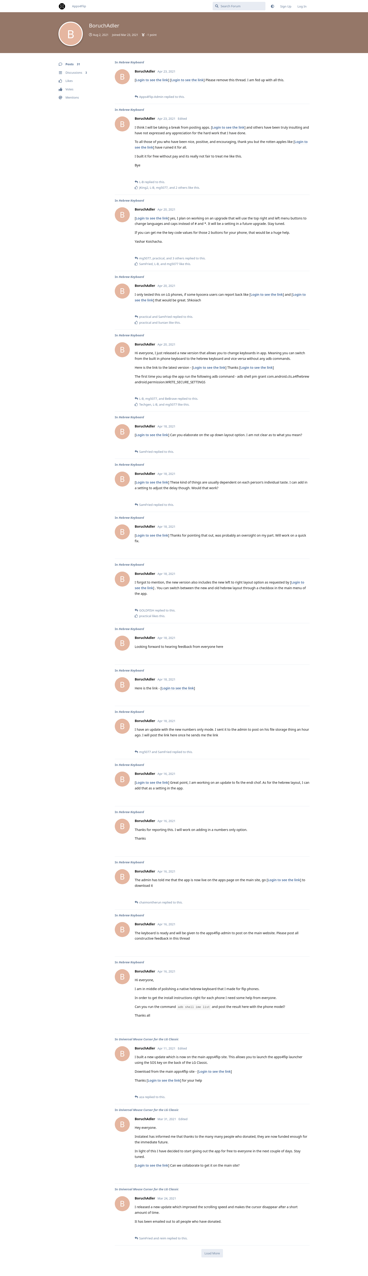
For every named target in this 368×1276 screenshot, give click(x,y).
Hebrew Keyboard (131, 62)
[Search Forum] (239, 6)
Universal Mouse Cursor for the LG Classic (149, 1039)
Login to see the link (152, 80)
